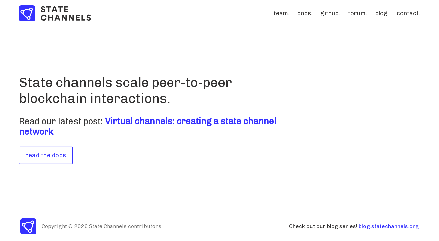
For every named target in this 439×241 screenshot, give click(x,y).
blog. (382, 13)
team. (281, 13)
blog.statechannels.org (389, 226)
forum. (357, 13)
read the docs (45, 155)
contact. (408, 13)
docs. (304, 13)
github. (330, 13)
